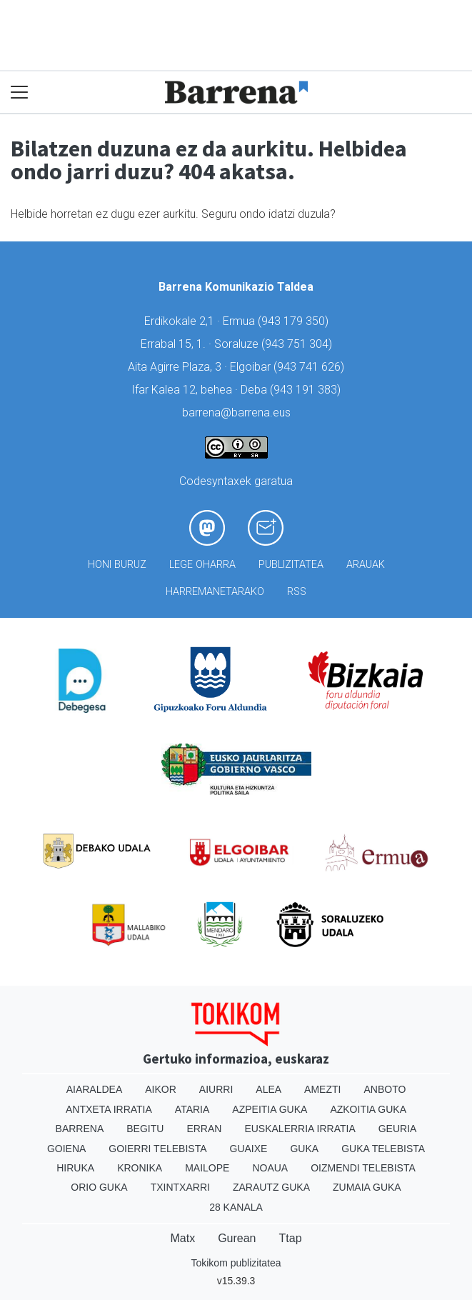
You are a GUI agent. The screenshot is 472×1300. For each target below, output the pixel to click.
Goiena (66, 1148)
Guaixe (249, 1148)
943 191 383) (307, 389)
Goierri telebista (157, 1148)
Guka (304, 1148)
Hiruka (75, 1168)
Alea (268, 1089)
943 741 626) (310, 367)
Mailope (207, 1168)
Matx (182, 1238)
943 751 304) (298, 344)
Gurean (237, 1238)
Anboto (384, 1089)
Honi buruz (117, 565)
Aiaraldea (94, 1089)
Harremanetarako (215, 592)
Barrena (80, 1128)
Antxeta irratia (109, 1109)
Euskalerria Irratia (299, 1128)
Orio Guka (99, 1187)
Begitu (145, 1128)
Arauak (365, 565)
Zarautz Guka (271, 1187)
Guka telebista (383, 1148)
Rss (296, 592)
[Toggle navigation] (19, 92)
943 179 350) (294, 321)
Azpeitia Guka (269, 1109)
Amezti (322, 1089)
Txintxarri (180, 1187)
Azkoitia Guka (368, 1109)
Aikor (160, 1089)
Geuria (397, 1128)
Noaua (270, 1168)
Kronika (139, 1168)
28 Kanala (236, 1207)
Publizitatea (290, 565)
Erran (203, 1128)
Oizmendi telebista (363, 1168)
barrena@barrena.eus (236, 412)
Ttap (290, 1238)
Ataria (192, 1109)
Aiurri (216, 1089)
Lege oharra (202, 565)
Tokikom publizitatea (236, 1263)
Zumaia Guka (367, 1187)
